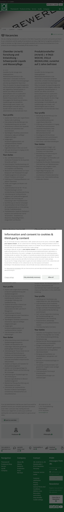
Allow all (50, 277)
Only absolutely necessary (32, 277)
